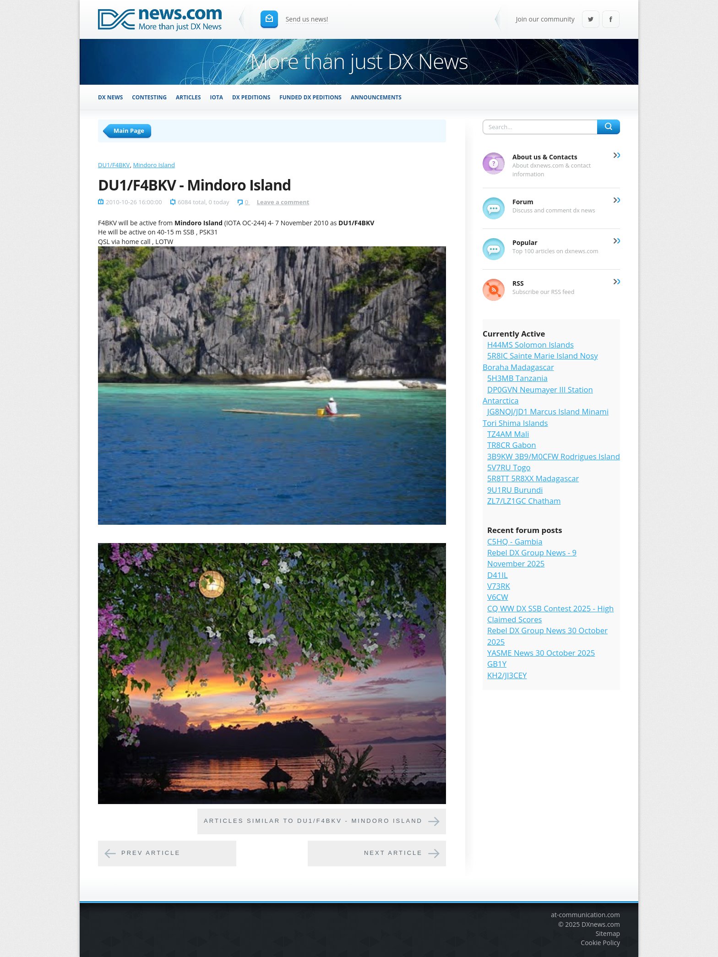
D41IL (497, 575)
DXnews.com (601, 924)
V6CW (497, 597)
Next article (393, 853)
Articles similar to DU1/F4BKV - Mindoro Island (313, 821)
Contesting (149, 97)
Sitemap (608, 933)
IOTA (216, 97)
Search (608, 127)
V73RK (498, 586)
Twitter (591, 20)
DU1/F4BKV (114, 165)
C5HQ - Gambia (515, 541)
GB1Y (496, 663)
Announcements (376, 97)
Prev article (150, 853)
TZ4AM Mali (508, 434)
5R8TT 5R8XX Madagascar (533, 478)
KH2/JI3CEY (507, 675)
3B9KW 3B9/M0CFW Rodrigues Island (553, 456)
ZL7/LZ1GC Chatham (524, 500)
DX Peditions (251, 97)
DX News (110, 97)
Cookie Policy (600, 942)
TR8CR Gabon (511, 445)
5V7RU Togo (509, 467)
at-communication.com (585, 914)
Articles (188, 97)
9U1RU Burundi (515, 489)
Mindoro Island (154, 165)
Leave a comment (283, 202)
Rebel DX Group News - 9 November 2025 (532, 558)
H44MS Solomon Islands (530, 344)
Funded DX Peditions (310, 97)
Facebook (611, 20)
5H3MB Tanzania (517, 378)
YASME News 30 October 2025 (541, 652)
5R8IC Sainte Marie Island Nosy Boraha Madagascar (540, 361)
